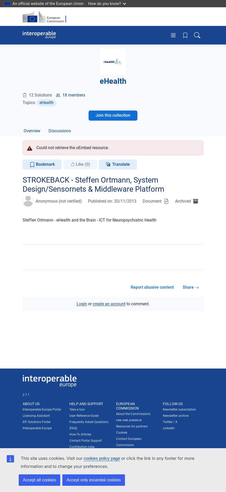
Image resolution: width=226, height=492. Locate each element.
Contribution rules (82, 447)
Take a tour (77, 409)
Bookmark (42, 164)
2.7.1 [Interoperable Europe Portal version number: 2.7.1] (26, 395)
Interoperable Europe (37, 428)
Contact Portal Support (85, 440)
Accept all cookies (39, 480)
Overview (32, 130)
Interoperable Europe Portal (42, 409)
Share (191, 287)
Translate (121, 164)
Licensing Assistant (36, 416)
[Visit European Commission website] (46, 16)
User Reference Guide (84, 416)
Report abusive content (152, 287)
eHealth (46, 102)
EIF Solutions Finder (37, 422)
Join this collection (113, 115)
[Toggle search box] (197, 35)
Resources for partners (132, 426)
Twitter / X (170, 422)
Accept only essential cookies (94, 480)
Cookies (121, 432)
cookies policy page (102, 458)
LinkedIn (169, 428)
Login (82, 303)
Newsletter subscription (179, 409)
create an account (109, 303)
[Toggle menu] (173, 35)
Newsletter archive (176, 416)
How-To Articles (80, 434)
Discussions (60, 130)
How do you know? (107, 3)
